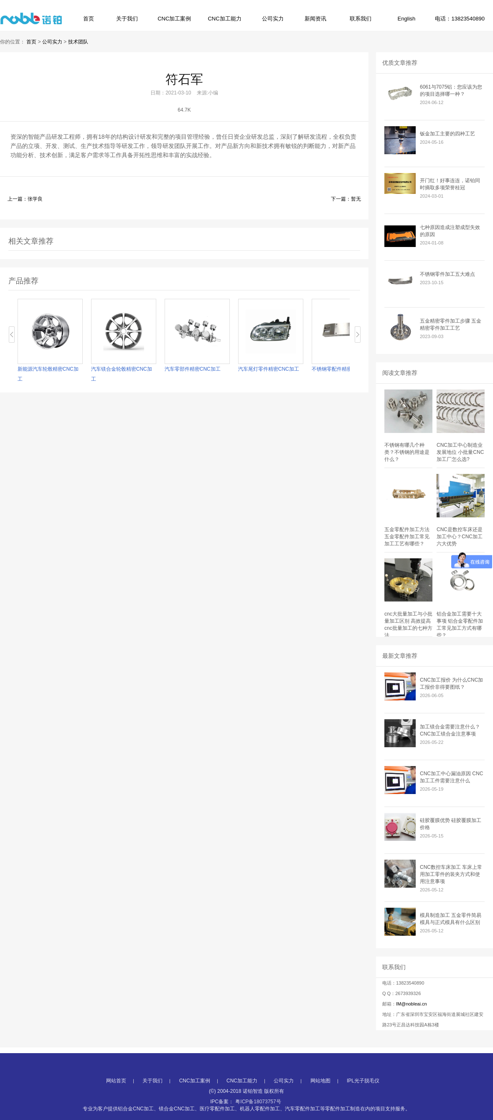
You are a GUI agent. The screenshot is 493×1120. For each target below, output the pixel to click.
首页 (88, 18)
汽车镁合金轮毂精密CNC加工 (123, 374)
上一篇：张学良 (25, 199)
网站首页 (116, 1103)
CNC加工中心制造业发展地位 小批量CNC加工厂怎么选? (460, 452)
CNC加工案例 (174, 18)
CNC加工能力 (224, 18)
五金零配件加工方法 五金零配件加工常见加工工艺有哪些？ (406, 537)
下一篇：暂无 (346, 199)
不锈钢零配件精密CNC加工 (344, 369)
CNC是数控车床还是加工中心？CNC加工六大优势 (460, 537)
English (407, 18)
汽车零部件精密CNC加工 (195, 369)
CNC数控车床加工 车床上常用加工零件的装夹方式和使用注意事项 (451, 874)
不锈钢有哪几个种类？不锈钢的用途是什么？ (406, 452)
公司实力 (273, 18)
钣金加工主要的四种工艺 (447, 134)
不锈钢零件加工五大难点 (447, 274)
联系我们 (360, 18)
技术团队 (78, 42)
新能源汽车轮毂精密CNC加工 (50, 374)
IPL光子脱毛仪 (363, 1103)
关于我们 (127, 18)
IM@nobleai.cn (411, 1003)
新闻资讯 (315, 18)
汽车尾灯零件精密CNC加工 (270, 369)
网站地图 (320, 1103)
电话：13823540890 (460, 18)
